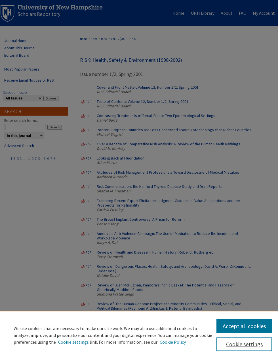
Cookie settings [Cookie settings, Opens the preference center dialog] (244, 344)
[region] (139, 335)
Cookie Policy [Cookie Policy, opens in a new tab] (173, 342)
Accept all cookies (244, 326)
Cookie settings (73, 342)
